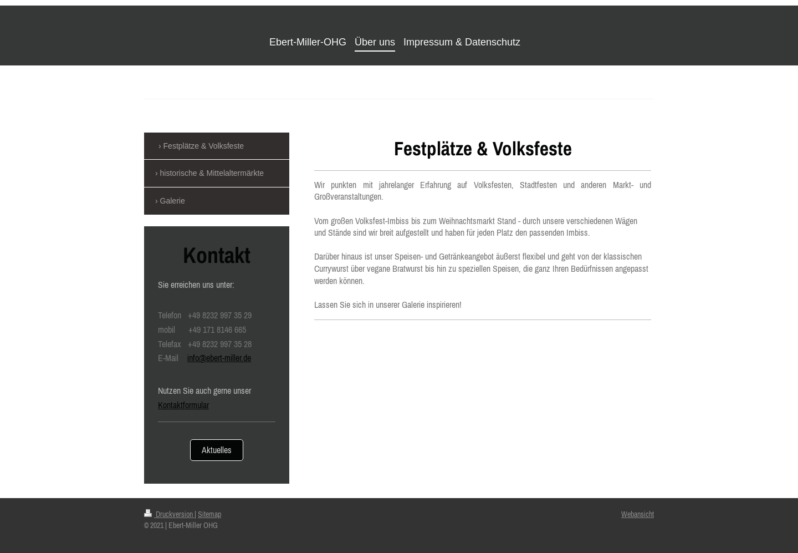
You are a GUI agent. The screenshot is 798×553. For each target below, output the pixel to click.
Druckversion (169, 514)
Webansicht (637, 514)
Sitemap (209, 514)
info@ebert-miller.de (219, 358)
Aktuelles (217, 450)
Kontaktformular (183, 405)
